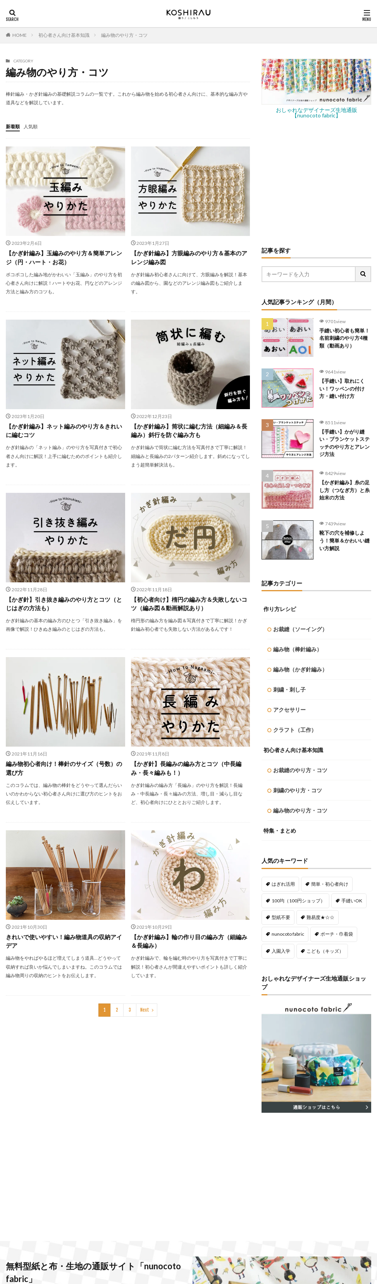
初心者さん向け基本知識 (64, 35)
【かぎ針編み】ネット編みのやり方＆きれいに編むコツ (65, 431)
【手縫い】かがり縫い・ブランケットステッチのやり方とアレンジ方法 (343, 446)
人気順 (34, 126)
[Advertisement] (316, 182)
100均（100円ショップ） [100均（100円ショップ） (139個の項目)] (298, 553)
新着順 (14, 126)
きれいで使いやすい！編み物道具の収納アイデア (65, 945)
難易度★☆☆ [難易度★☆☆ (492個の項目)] (320, 570)
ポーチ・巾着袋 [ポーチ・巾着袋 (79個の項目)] (336, 586)
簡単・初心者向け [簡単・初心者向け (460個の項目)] (329, 536)
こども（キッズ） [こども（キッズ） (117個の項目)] (325, 603)
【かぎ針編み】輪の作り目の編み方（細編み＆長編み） (190, 945)
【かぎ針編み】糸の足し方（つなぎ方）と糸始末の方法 (343, 495)
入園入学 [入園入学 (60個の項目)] (281, 603)
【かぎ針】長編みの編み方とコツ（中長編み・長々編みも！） (190, 771)
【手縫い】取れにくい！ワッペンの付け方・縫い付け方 (343, 392)
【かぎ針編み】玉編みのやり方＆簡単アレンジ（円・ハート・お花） (65, 257)
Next (144, 1014)
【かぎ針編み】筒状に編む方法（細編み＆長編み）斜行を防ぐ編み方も (190, 431)
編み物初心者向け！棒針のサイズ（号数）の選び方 (65, 771)
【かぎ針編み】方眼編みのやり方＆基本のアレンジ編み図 (190, 257)
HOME (19, 35)
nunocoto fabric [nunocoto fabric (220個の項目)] (288, 586)
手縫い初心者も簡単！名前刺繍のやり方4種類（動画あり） (343, 343)
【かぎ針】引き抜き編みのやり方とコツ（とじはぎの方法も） (61, 605)
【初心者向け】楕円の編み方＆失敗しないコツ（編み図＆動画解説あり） (190, 605)
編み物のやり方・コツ (124, 35)
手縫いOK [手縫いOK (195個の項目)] (351, 553)
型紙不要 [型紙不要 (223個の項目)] (281, 570)
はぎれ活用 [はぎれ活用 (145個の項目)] (283, 536)
